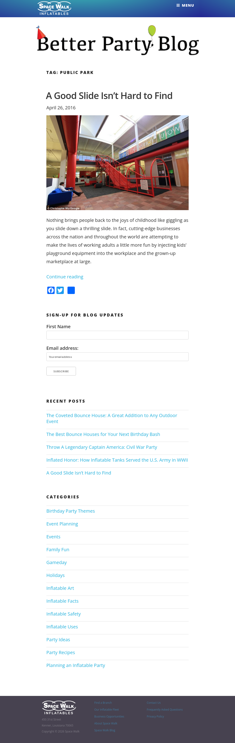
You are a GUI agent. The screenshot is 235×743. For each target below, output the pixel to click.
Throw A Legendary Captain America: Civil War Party (101, 447)
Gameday (56, 562)
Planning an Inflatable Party (75, 665)
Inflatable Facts (62, 601)
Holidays (55, 575)
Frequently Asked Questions (165, 710)
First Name (58, 327)
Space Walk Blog (104, 730)
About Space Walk (105, 723)
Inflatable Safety (63, 614)
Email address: (62, 348)
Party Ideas (58, 639)
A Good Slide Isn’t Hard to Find (109, 95)
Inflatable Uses (62, 627)
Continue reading (64, 277)
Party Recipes (60, 652)
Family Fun (57, 549)
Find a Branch (103, 703)
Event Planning (62, 524)
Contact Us (154, 703)
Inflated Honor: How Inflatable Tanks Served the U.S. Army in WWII (117, 460)
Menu (185, 5)
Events (53, 537)
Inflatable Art (60, 588)
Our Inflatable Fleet (106, 710)
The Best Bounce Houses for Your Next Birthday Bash (103, 434)
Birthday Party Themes (70, 511)
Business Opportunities (109, 716)
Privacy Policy (155, 716)
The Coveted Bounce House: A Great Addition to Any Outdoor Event (111, 418)
